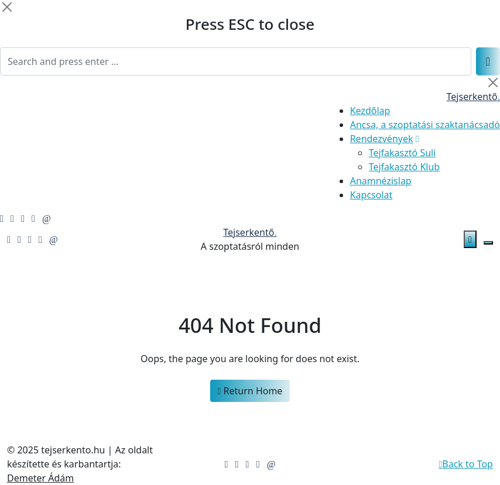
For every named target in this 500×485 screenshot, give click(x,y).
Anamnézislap (381, 180)
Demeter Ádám (40, 478)
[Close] (7, 7)
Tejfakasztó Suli (402, 152)
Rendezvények (381, 138)
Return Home (250, 390)
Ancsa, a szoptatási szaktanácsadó (425, 124)
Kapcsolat (371, 194)
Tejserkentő (473, 96)
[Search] (235, 61)
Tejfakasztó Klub (404, 166)
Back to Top (466, 464)
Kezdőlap (370, 110)
